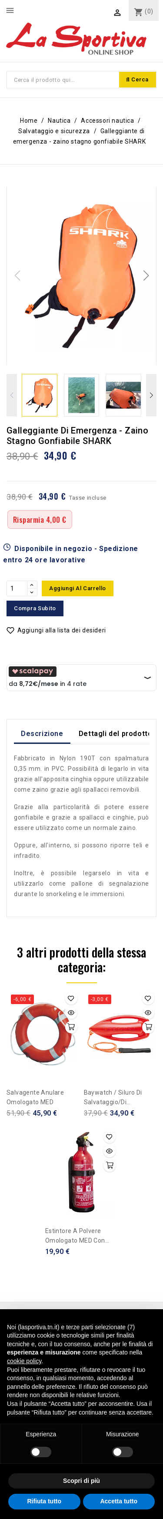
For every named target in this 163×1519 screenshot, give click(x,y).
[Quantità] (17, 588)
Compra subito (35, 608)
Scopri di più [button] (81, 1480)
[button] (146, 275)
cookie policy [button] (24, 1361)
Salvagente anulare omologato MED (35, 1097)
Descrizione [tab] (42, 733)
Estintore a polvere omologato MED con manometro (75, 1236)
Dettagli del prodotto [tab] (116, 733)
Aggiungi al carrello (77, 588)
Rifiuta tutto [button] (44, 1501)
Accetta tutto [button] (118, 1501)
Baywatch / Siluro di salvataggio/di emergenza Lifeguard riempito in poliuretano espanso (118, 1098)
